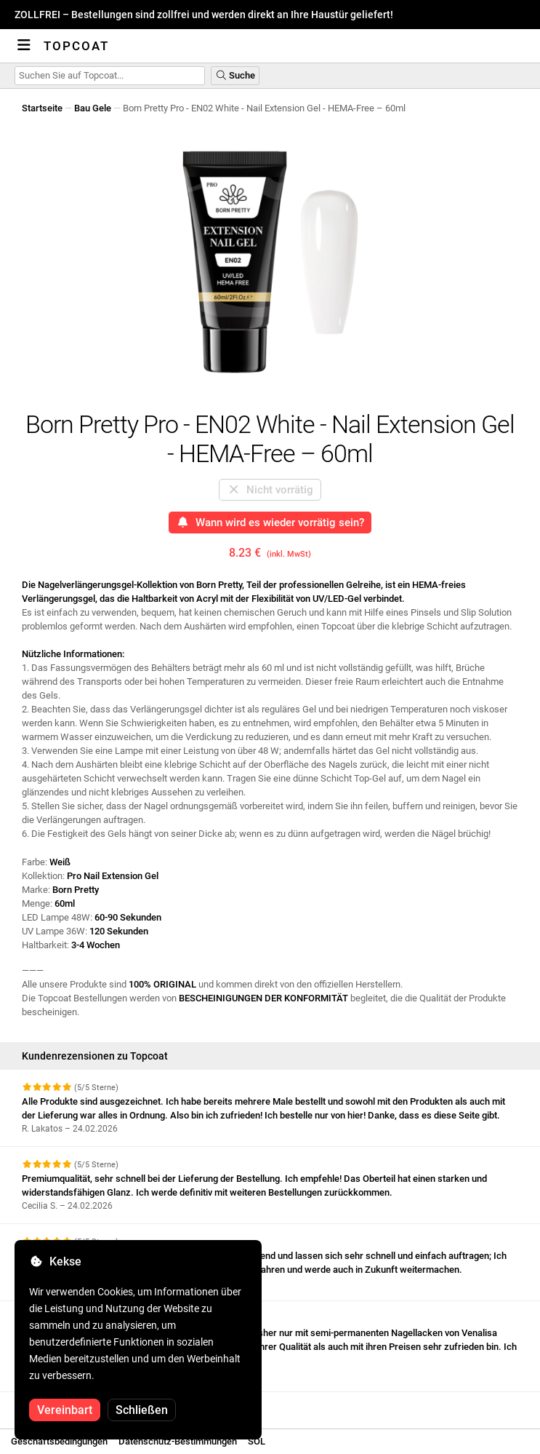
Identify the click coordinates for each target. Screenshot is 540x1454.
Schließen (142, 1410)
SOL (256, 1441)
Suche (235, 75)
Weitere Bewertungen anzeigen (94, 1404)
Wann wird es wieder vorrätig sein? (270, 522)
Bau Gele (92, 108)
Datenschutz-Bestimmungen (177, 1441)
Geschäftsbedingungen (59, 1441)
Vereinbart (64, 1410)
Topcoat (76, 46)
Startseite (42, 108)
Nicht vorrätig (270, 489)
